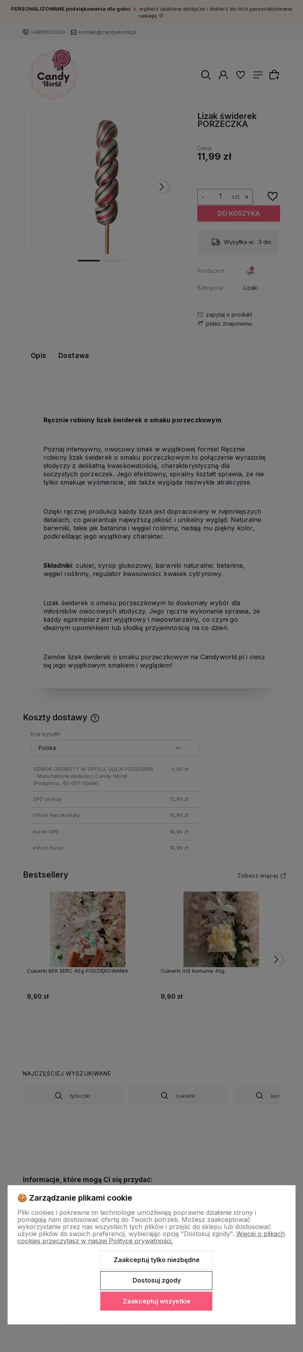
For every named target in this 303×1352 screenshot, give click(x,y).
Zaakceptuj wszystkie (157, 1301)
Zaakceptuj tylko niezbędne (157, 1260)
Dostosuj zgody (157, 1280)
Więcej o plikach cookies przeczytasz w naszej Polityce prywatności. (151, 1237)
